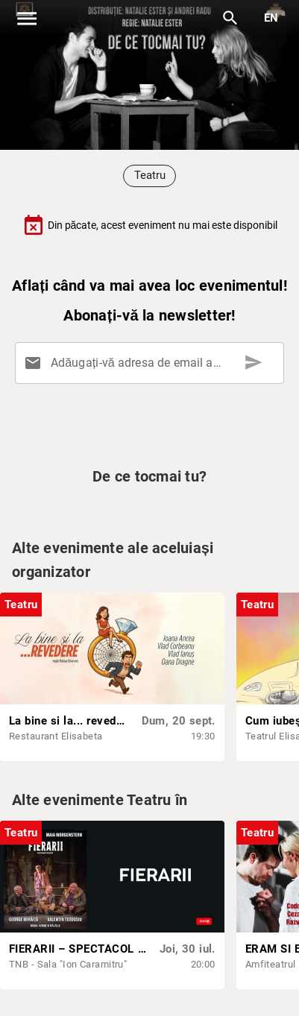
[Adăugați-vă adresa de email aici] (152, 363)
